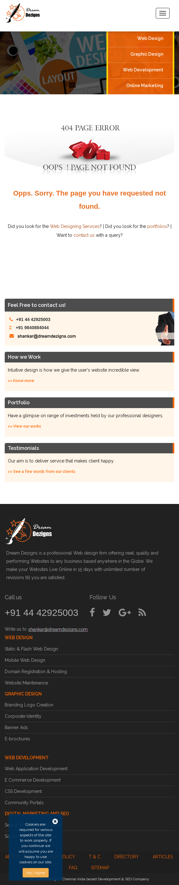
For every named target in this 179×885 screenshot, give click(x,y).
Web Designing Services (75, 226)
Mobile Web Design (25, 660)
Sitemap (100, 867)
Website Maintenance (26, 682)
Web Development (143, 69)
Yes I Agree (35, 873)
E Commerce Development (33, 780)
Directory (126, 856)
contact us (84, 235)
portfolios (157, 226)
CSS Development (23, 791)
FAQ (73, 867)
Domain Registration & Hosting (36, 671)
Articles (163, 856)
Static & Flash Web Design (31, 648)
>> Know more (21, 381)
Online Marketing (144, 85)
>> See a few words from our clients (41, 471)
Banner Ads (16, 727)
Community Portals (24, 802)
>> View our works (24, 426)
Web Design (150, 38)
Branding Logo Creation (29, 704)
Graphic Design (146, 54)
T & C (94, 856)
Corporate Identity (23, 716)
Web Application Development (36, 768)
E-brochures (17, 738)
